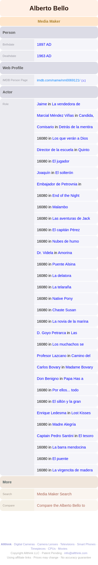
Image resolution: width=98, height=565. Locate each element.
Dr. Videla (45, 253)
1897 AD (44, 44)
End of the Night (65, 195)
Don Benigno (48, 378)
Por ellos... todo (65, 390)
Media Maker (49, 21)
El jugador (60, 161)
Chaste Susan (64, 310)
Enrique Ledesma (51, 413)
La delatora (61, 276)
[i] (83, 80)
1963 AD (44, 56)
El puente (60, 459)
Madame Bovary (79, 367)
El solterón (64, 173)
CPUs (52, 548)
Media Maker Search (54, 494)
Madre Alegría (64, 424)
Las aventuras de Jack (71, 218)
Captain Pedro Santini (55, 436)
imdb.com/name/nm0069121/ (58, 80)
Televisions (67, 544)
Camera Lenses (47, 544)
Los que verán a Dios (70, 138)
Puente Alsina (63, 264)
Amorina (65, 253)
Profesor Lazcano (51, 356)
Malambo (60, 207)
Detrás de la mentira (76, 127)
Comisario (45, 127)
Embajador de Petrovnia (57, 184)
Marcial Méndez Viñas (55, 115)
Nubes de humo (65, 241)
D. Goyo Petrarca (51, 333)
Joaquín (43, 173)
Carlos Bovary (48, 367)
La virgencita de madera (72, 470)
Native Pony (62, 298)
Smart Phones (86, 544)
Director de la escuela (55, 150)
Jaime (42, 104)
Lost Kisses (81, 413)
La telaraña (61, 287)
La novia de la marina (70, 321)
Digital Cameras (24, 544)
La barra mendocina (69, 447)
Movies (62, 548)
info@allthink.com (75, 553)
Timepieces (38, 548)
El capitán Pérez (66, 230)
